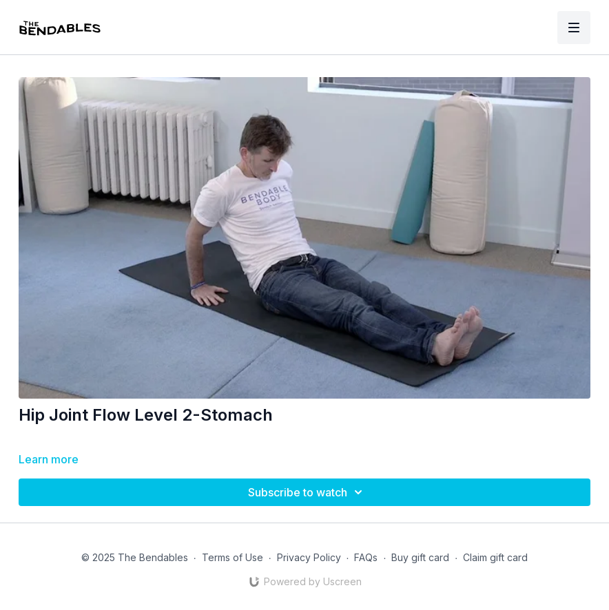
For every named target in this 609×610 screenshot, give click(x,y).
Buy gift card (420, 557)
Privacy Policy (309, 557)
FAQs (366, 557)
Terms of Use (232, 557)
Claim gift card (495, 557)
